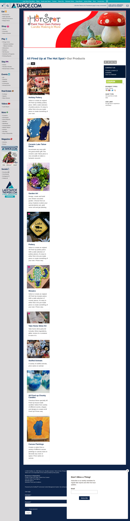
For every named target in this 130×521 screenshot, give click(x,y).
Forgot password (33, 509)
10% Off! (115, 82)
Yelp (115, 62)
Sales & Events (7, 33)
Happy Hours (6, 20)
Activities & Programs (8, 54)
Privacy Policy (65, 471)
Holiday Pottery (35, 97)
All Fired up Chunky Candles (37, 397)
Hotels (4, 64)
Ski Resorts (6, 52)
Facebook (6, 172)
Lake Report (6, 106)
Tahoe (38, 1)
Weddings (5, 123)
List (29, 63)
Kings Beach (79, 1)
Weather (5, 121)
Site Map (5, 131)
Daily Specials (6, 16)
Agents (4, 96)
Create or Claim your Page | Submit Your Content (37, 477)
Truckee (54, 1)
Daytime (5, 79)
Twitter (5, 178)
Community (6, 83)
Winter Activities (8, 46)
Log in (28, 512)
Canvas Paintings (36, 444)
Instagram (6, 176)
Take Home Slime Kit (38, 326)
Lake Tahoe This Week (29, 1)
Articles (5, 129)
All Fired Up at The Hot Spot (46, 58)
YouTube (6, 174)
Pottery (32, 244)
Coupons (5, 115)
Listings (5, 94)
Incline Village (87, 1)
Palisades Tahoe (69, 1)
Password (28, 502)
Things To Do (6, 42)
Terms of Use (58, 471)
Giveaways (6, 117)
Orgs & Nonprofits (7, 133)
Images (33, 63)
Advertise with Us (29, 480)
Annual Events (6, 85)
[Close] (127, 483)
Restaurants (6, 14)
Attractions (6, 48)
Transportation (7, 125)
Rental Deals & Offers (8, 68)
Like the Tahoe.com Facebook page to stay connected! (90, 5)
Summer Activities (9, 44)
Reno (94, 1)
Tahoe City (61, 1)
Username (28, 495)
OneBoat (35, 487)
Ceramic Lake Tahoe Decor (37, 145)
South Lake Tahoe (46, 1)
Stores (4, 29)
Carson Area (101, 1)
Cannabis (5, 31)
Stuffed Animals (35, 361)
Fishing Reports (7, 56)
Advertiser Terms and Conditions (33, 482)
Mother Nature (6, 127)
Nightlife (5, 81)
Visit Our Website (110, 74)
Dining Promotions (8, 18)
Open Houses (6, 98)
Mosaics (32, 291)
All (3, 77)
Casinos (5, 50)
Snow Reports (6, 119)
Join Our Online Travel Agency (32, 479)
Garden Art (33, 193)
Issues (4, 144)
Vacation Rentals (7, 66)
